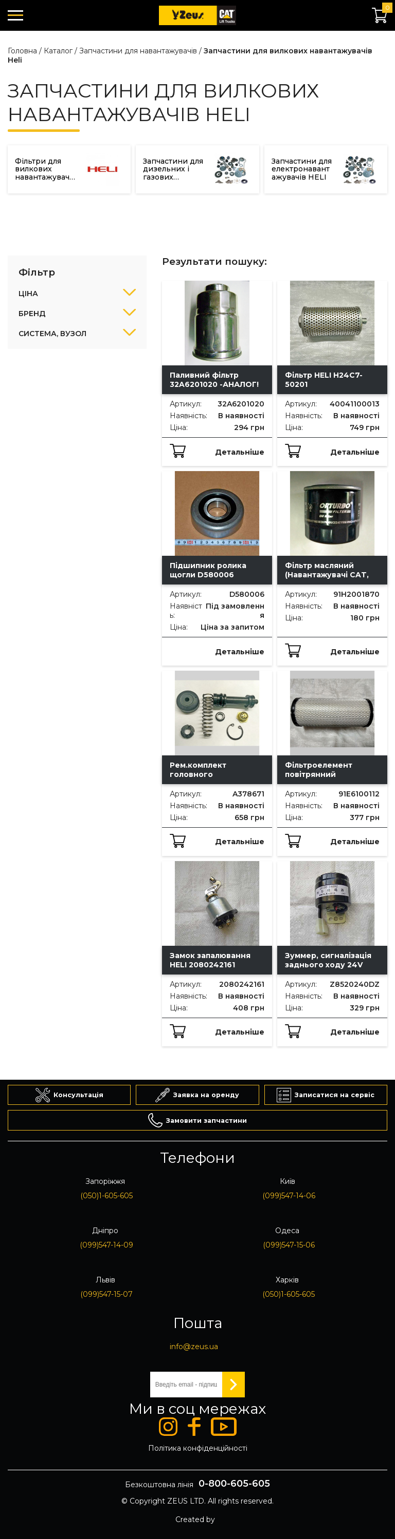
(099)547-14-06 (288, 1195)
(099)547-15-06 (289, 1245)
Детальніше (239, 452)
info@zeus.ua (194, 1346)
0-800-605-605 (234, 1483)
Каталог (58, 50)
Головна (22, 50)
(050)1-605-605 (106, 1195)
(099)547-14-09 (106, 1245)
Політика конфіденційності (197, 1448)
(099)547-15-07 (106, 1294)
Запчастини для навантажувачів (138, 50)
